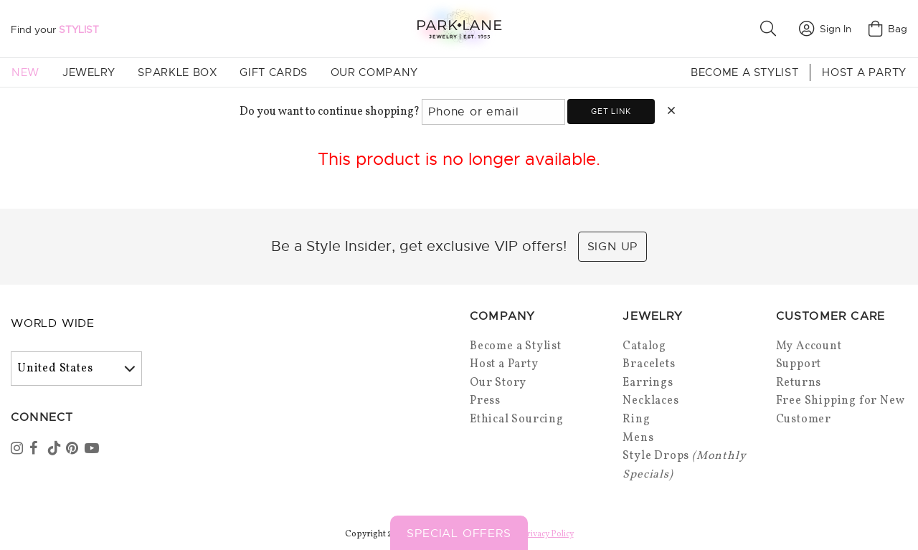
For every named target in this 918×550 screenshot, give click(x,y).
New (25, 72)
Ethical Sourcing (517, 419)
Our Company (374, 72)
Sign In (825, 29)
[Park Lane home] (459, 28)
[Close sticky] (851, 483)
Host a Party (864, 72)
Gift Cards (273, 72)
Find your (55, 29)
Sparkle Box (177, 72)
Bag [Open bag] (888, 29)
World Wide (53, 323)
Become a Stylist (744, 72)
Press (485, 401)
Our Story (498, 383)
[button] (771, 29)
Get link (610, 111)
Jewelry (88, 72)
